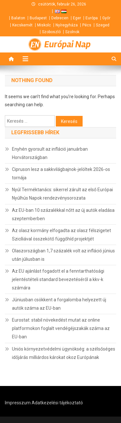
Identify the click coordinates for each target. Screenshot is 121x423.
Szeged (102, 25)
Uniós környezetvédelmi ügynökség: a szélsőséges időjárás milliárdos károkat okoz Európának (63, 353)
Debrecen (59, 18)
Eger (77, 18)
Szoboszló (51, 32)
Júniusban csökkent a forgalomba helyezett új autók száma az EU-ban (59, 304)
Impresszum (18, 402)
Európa (92, 18)
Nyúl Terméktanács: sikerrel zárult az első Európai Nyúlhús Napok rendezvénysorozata (62, 194)
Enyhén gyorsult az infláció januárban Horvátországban (50, 153)
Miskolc (44, 25)
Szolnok (72, 32)
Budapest (38, 18)
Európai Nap (67, 44)
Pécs (86, 25)
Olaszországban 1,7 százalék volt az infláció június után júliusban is (63, 255)
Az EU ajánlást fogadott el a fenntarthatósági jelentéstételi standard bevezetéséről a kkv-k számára (58, 279)
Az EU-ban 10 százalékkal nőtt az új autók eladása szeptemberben (63, 214)
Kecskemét (22, 25)
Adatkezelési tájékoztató (57, 402)
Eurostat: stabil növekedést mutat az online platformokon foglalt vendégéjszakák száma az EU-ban (61, 328)
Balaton (18, 18)
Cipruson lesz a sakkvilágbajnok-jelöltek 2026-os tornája (61, 173)
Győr (106, 18)
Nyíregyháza (66, 25)
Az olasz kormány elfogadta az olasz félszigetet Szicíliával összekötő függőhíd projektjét (61, 234)
